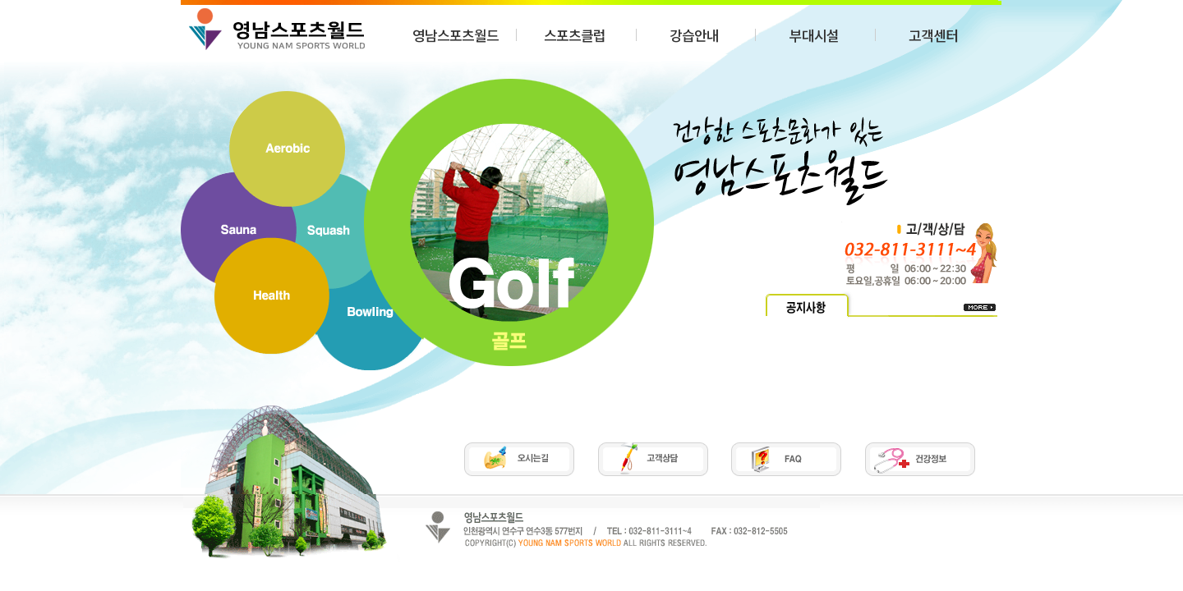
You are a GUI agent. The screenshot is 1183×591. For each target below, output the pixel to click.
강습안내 (694, 35)
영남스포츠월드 (455, 35)
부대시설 (814, 35)
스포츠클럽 (574, 35)
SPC (277, 29)
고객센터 (933, 35)
